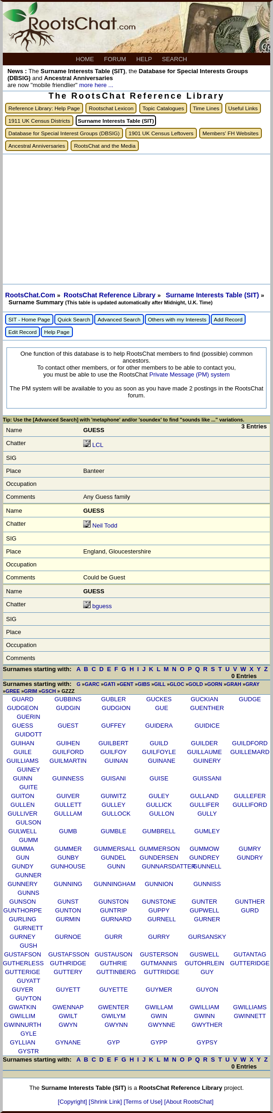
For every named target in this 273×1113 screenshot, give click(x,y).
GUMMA (22, 848)
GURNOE (68, 936)
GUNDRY (250, 857)
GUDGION (116, 707)
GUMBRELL (159, 831)
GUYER (22, 989)
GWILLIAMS (249, 1007)
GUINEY (28, 769)
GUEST (68, 725)
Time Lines (206, 108)
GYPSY (207, 1042)
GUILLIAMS (22, 760)
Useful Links (243, 108)
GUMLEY (207, 831)
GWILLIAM (204, 1007)
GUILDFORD (250, 743)
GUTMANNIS (159, 963)
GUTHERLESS (23, 963)
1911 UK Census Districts (39, 121)
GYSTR (28, 1051)
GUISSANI (207, 778)
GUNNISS (207, 883)
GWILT (67, 1015)
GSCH (48, 691)
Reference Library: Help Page (44, 108)
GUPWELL (204, 910)
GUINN (22, 778)
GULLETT (68, 804)
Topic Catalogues (163, 108)
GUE (161, 707)
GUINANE (161, 760)
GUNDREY (204, 857)
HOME (86, 59)
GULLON (161, 813)
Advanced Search (119, 319)
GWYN (67, 1024)
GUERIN (28, 716)
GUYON (207, 989)
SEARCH (175, 59)
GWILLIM (22, 1015)
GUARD (22, 699)
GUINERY (207, 760)
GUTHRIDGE (68, 963)
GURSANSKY (207, 936)
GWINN (204, 1015)
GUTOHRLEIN (204, 963)
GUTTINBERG (116, 971)
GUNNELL (207, 866)
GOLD (195, 684)
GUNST (68, 901)
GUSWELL (204, 954)
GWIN (159, 1015)
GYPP (158, 1042)
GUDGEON (22, 707)
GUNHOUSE (68, 866)
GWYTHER (207, 1024)
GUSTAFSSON (69, 954)
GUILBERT (113, 743)
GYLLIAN (22, 1042)
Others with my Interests (177, 319)
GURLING (22, 919)
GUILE (22, 751)
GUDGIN (68, 707)
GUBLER (113, 699)
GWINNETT (250, 1015)
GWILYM (114, 1015)
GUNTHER (250, 901)
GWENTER (113, 1007)
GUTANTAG (250, 954)
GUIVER (68, 795)
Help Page (57, 332)
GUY (207, 971)
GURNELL (161, 919)
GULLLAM (68, 813)
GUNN (116, 866)
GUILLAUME (204, 751)
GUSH (29, 945)
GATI (109, 684)
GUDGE (250, 699)
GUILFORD (68, 751)
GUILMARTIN (68, 760)
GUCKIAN (204, 699)
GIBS (144, 684)
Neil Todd (104, 525)
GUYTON (28, 998)
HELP (144, 59)
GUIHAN (22, 743)
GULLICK (159, 804)
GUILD (159, 743)
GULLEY (113, 804)
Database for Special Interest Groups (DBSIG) (64, 133)
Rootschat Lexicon (111, 108)
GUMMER (68, 848)
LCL (97, 444)
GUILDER (204, 743)
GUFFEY (113, 725)
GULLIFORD (250, 804)
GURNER (207, 919)
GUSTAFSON (22, 954)
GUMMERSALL (115, 848)
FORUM (116, 59)
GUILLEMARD (250, 751)
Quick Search (74, 319)
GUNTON (68, 910)
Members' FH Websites (230, 133)
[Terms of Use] (144, 1101)
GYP (113, 1042)
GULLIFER (204, 804)
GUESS (22, 725)
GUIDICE (207, 725)
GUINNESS (68, 778)
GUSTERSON (159, 954)
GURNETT (28, 927)
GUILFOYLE (159, 751)
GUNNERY (22, 883)
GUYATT (28, 980)
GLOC (177, 684)
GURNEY (23, 936)
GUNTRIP (113, 910)
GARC (91, 684)
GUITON (22, 795)
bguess (102, 606)
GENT (126, 684)
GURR (113, 936)
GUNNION (159, 883)
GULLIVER (22, 813)
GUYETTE (113, 989)
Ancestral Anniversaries (36, 146)
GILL (159, 684)
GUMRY (250, 848)
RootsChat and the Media (105, 146)
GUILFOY (113, 751)
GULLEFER (250, 795)
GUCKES (159, 699)
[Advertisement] (136, 219)
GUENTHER (207, 707)
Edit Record (22, 332)
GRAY (253, 684)
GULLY (207, 813)
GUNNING (68, 883)
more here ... (96, 85)
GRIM (30, 691)
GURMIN (68, 919)
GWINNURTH (22, 1024)
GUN (22, 857)
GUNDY (22, 866)
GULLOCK (116, 813)
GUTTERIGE (22, 971)
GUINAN (116, 760)
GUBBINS (68, 699)
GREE (13, 691)
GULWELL (22, 831)
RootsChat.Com (30, 295)
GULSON (28, 822)
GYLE (28, 1033)
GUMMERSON (159, 848)
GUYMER (159, 989)
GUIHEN (68, 743)
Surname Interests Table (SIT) (213, 295)
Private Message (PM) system (189, 374)
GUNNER (28, 875)
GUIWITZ (113, 795)
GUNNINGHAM (115, 883)
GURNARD (116, 919)
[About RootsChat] (189, 1101)
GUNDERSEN (159, 857)
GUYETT (68, 989)
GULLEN (23, 804)
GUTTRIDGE (162, 971)
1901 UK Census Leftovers (161, 133)
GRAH (234, 684)
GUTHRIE (113, 963)
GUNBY (67, 857)
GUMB (68, 831)
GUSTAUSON (113, 954)
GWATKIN (22, 1007)
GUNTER (204, 901)
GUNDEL (113, 857)
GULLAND (204, 795)
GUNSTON (113, 901)
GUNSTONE (159, 901)
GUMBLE (113, 831)
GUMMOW (204, 848)
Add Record (228, 319)
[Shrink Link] (106, 1101)
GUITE (28, 787)
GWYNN (116, 1024)
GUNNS (28, 892)
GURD (250, 910)
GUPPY (159, 910)
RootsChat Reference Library (110, 295)
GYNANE (68, 1042)
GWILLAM (159, 1007)
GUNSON (22, 901)
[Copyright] (73, 1101)
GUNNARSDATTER (168, 866)
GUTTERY (68, 971)
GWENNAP (68, 1007)
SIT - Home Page (29, 319)
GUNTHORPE (22, 910)
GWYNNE (162, 1024)
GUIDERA (159, 725)
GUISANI (113, 778)
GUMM (28, 839)
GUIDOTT (28, 734)
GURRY (159, 936)
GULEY (159, 795)
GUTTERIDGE (250, 963)
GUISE (159, 778)
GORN (214, 684)
